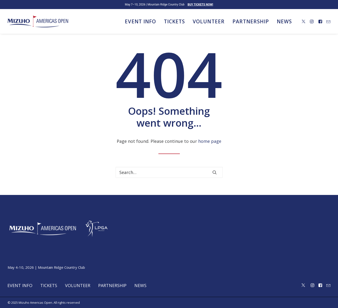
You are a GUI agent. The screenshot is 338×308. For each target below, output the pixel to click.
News (284, 21)
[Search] (169, 172)
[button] (304, 21)
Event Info (140, 21)
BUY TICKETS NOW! (200, 4)
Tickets (174, 21)
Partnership (250, 21)
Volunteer (208, 21)
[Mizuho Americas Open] (38, 21)
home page (209, 141)
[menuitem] (140, 21)
